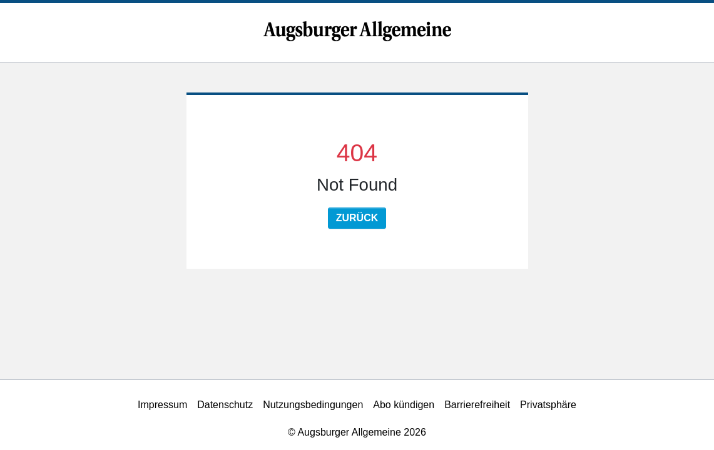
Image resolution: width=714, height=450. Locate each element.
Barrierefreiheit (477, 404)
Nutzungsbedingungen (313, 404)
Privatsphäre (548, 404)
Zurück (357, 217)
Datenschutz (225, 404)
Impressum (162, 404)
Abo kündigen (403, 404)
